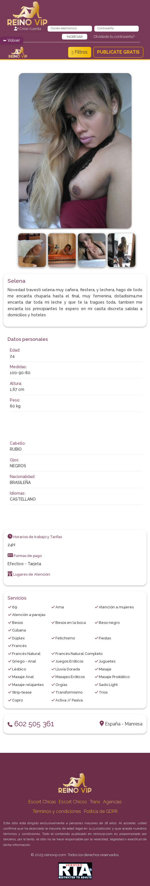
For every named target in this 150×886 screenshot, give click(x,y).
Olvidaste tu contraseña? (114, 36)
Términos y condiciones (57, 811)
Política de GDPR (101, 811)
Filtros (80, 52)
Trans (95, 801)
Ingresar (74, 37)
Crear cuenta (27, 29)
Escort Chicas (42, 801)
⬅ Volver (11, 40)
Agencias (112, 801)
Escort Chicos (73, 801)
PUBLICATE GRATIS (118, 52)
